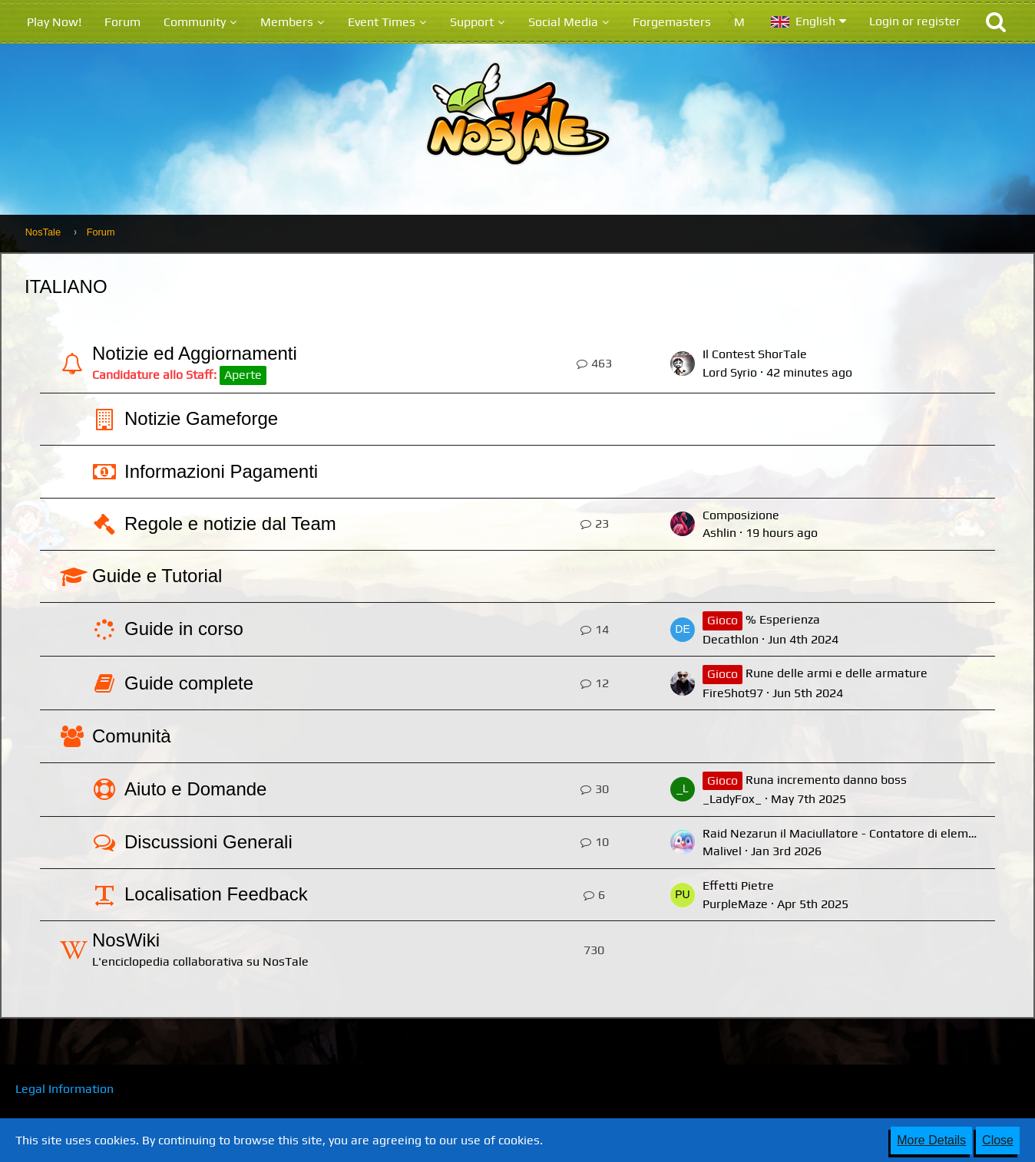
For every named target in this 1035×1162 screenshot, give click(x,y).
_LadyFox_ (732, 799)
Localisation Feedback (216, 894)
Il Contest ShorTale (755, 354)
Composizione (741, 515)
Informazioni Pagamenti (221, 471)
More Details (931, 1140)
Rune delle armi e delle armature (837, 673)
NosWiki (126, 940)
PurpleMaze (735, 904)
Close (998, 1140)
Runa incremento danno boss (826, 779)
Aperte (243, 374)
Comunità (131, 736)
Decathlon (731, 639)
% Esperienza (783, 619)
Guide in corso (183, 628)
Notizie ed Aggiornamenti (194, 353)
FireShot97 (733, 693)
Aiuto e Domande (195, 789)
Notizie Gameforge (201, 418)
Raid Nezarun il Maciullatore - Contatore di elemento (848, 833)
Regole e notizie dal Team (230, 523)
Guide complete (188, 683)
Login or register (915, 21)
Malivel (722, 851)
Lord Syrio (730, 372)
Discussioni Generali (208, 841)
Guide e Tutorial (157, 575)
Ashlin (719, 532)
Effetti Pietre (738, 885)
